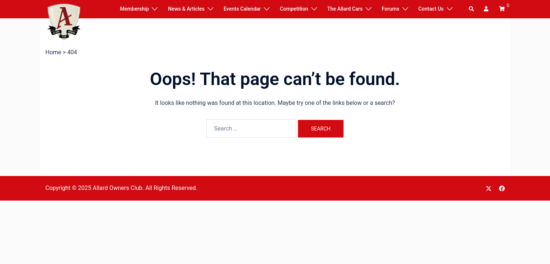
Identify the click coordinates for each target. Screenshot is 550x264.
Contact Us (431, 9)
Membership (134, 9)
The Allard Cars (345, 9)
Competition (294, 9)
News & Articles (186, 9)
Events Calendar (242, 9)
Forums (390, 9)
